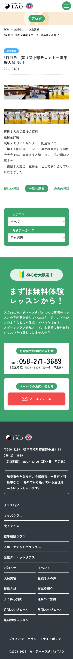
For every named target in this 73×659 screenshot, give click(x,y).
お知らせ (19, 29)
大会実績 (34, 29)
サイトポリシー (53, 638)
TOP (6, 29)
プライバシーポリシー (24, 638)
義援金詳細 (11, 137)
